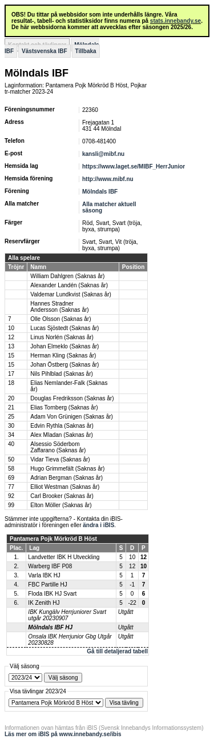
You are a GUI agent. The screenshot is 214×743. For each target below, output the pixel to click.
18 (11, 383)
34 (11, 435)
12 (11, 337)
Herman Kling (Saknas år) (63, 355)
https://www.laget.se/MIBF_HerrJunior (133, 166)
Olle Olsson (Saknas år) (60, 319)
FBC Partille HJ (47, 584)
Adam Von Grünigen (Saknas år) (71, 416)
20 (11, 398)
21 (11, 407)
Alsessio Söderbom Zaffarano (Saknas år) (58, 447)
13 (11, 346)
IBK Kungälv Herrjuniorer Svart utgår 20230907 (67, 615)
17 (11, 374)
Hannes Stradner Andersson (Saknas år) (59, 306)
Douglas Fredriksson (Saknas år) (72, 398)
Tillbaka (85, 51)
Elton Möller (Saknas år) (60, 505)
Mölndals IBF (100, 191)
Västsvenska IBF (44, 51)
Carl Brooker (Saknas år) (62, 496)
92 (11, 496)
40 (11, 444)
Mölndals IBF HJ (50, 627)
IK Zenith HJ (43, 603)
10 (11, 328)
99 (11, 505)
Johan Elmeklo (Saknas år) (64, 346)
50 (11, 459)
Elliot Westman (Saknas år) (64, 487)
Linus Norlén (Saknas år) (62, 337)
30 (11, 426)
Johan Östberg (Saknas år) (64, 365)
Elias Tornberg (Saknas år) (64, 407)
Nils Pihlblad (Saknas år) (61, 374)
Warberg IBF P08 (50, 566)
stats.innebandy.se (175, 21)
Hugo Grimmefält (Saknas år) (67, 468)
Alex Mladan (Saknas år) (61, 435)
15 (11, 355)
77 (11, 487)
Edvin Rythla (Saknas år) (62, 426)
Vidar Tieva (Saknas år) (60, 459)
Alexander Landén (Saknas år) (69, 285)
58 (11, 468)
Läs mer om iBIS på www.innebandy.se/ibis (63, 734)
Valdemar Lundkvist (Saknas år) (70, 294)
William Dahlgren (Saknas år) (67, 276)
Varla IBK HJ (44, 575)
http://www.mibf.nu (108, 179)
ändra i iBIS (98, 525)
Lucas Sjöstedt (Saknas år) (64, 328)
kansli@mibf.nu (103, 154)
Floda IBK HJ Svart (52, 594)
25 (11, 416)
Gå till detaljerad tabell (117, 651)
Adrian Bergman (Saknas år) (66, 478)
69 (11, 478)
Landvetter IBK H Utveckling (63, 557)
